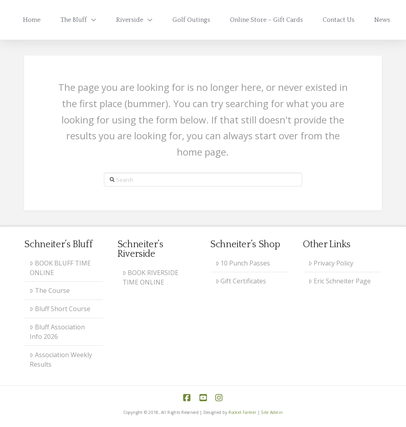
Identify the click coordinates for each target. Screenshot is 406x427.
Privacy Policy (330, 263)
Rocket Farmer (242, 412)
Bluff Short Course (60, 308)
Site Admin (272, 412)
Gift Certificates (241, 281)
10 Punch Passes (243, 263)
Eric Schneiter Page (339, 281)
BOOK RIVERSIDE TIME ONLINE (150, 277)
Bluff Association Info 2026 (57, 332)
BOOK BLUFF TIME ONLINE (60, 268)
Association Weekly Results (61, 359)
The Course (50, 290)
